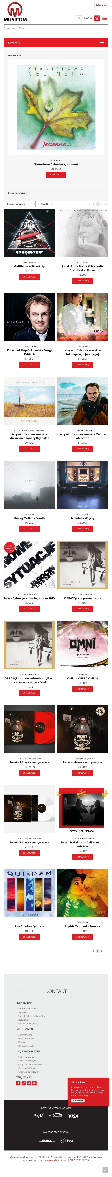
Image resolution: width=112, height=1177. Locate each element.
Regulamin (23, 1019)
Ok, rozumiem (77, 1101)
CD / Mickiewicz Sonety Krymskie (29, 430)
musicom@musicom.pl (57, 1160)
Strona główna (10, 28)
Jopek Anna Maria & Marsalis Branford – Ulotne (82, 268)
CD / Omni (82, 674)
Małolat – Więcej (82, 518)
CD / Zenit (29, 514)
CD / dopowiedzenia (82, 594)
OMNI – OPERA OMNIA (82, 678)
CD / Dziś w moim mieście (82, 838)
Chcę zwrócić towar (27, 1068)
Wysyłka (22, 1012)
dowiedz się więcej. (79, 1095)
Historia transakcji (26, 1045)
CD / (29, 922)
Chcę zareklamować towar (30, 1064)
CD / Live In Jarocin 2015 (29, 594)
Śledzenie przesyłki (27, 1060)
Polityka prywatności (28, 1023)
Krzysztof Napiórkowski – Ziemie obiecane (82, 436)
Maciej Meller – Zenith (29, 518)
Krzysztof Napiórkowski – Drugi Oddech (29, 352)
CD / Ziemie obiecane (82, 430)
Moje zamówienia (26, 1038)
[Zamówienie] (20, 204)
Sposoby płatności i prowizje (31, 1016)
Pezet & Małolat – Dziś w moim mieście (82, 844)
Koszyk (21, 1042)
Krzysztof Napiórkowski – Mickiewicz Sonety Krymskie (29, 436)
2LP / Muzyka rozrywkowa (29, 758)
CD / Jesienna (56, 160)
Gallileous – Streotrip (29, 266)
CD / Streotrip (29, 262)
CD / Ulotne (82, 262)
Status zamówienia (27, 1057)
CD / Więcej (82, 514)
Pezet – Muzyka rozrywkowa (29, 762)
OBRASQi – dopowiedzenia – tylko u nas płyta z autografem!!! (29, 680)
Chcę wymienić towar (28, 1071)
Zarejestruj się (25, 1034)
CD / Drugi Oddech (29, 346)
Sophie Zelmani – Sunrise (82, 926)
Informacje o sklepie (28, 1008)
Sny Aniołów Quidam (29, 926)
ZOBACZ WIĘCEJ (56, 175)
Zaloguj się (101, 5)
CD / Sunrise (82, 922)
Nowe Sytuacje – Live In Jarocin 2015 (29, 598)
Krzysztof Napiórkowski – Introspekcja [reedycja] (82, 352)
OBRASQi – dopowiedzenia (82, 598)
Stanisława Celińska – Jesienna (56, 164)
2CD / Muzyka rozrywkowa (83, 758)
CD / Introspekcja (82, 346)
